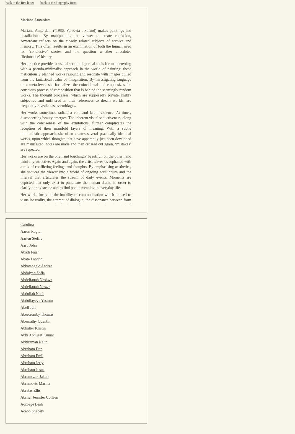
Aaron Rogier (31, 231)
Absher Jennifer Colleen (39, 397)
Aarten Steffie (31, 238)
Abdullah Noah (32, 294)
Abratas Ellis (30, 390)
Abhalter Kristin (33, 328)
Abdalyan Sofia (32, 273)
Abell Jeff (28, 307)
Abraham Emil (31, 356)
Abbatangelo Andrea (36, 266)
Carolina (27, 225)
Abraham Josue (32, 370)
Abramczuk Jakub (34, 377)
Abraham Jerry (32, 363)
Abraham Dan (31, 349)
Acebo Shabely (32, 411)
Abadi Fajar (29, 252)
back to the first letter (20, 3)
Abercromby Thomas (36, 314)
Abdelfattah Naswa (35, 287)
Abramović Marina (35, 383)
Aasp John (28, 245)
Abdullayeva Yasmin (36, 301)
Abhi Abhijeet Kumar (37, 335)
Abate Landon (31, 259)
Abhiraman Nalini (34, 342)
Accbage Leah (31, 404)
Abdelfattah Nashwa (36, 280)
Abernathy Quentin (35, 321)
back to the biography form (58, 3)
